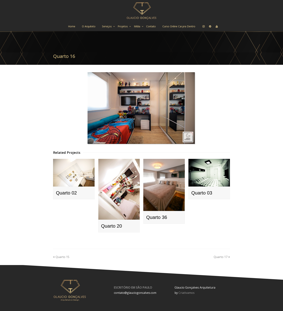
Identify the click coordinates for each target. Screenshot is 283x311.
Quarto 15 (61, 257)
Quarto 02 (66, 193)
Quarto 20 (111, 226)
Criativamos (186, 293)
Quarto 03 (201, 193)
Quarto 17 (222, 257)
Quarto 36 (156, 217)
